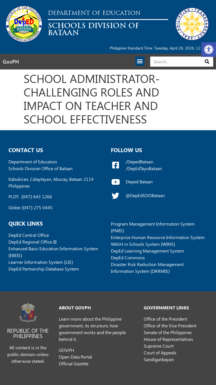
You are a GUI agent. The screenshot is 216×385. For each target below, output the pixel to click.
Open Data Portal (75, 357)
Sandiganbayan (159, 359)
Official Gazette (73, 363)
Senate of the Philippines (168, 332)
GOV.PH (66, 350)
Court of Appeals (160, 352)
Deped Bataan (139, 181)
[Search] (207, 62)
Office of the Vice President (170, 325)
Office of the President (165, 319)
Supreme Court (159, 346)
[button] (208, 49)
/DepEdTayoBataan (144, 168)
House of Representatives (168, 339)
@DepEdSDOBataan (145, 195)
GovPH (11, 61)
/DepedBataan (139, 162)
